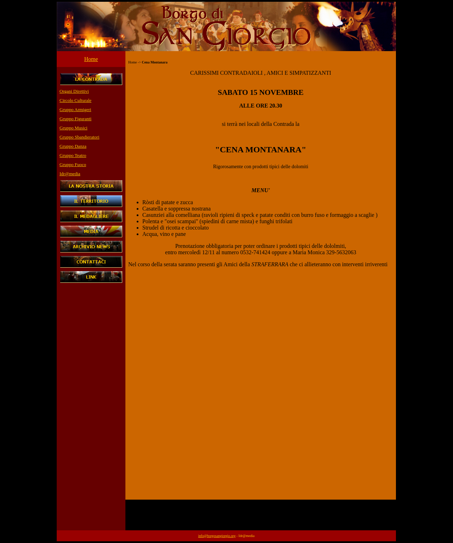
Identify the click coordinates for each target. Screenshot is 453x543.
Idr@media (70, 173)
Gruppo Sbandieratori (79, 137)
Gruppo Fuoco (73, 164)
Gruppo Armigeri (75, 109)
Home (91, 59)
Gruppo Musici (73, 127)
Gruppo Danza (73, 146)
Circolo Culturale (76, 100)
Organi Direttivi (74, 91)
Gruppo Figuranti (76, 118)
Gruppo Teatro (73, 155)
